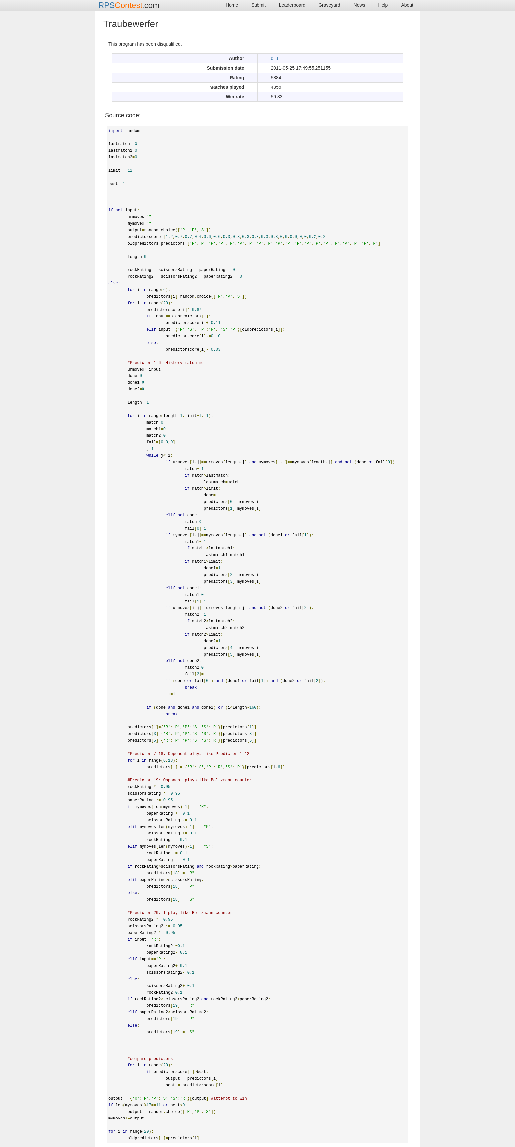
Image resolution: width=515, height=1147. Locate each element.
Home (232, 5)
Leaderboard (292, 5)
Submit (258, 5)
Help (383, 5)
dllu (274, 58)
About (407, 5)
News (359, 5)
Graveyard (329, 5)
